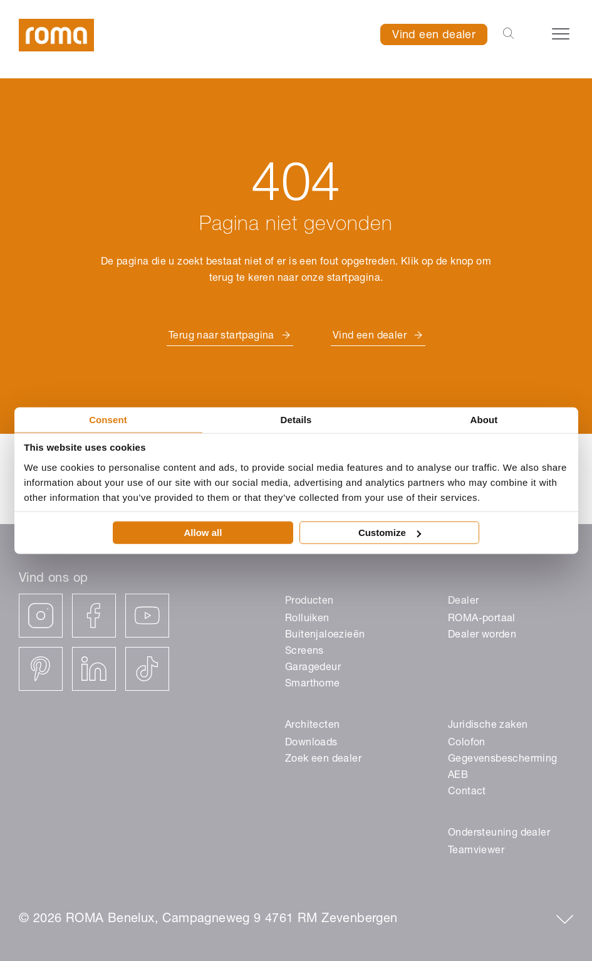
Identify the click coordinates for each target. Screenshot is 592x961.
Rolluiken (307, 619)
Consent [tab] (108, 419)
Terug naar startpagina (221, 337)
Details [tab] (296, 419)
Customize (389, 532)
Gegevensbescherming (503, 760)
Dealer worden (482, 636)
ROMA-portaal (482, 619)
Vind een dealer (433, 35)
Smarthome (312, 685)
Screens (304, 652)
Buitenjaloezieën (325, 636)
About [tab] (484, 419)
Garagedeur (313, 668)
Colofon (467, 743)
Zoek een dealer (323, 760)
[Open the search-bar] (508, 34)
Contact (467, 792)
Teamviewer (476, 851)
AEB (458, 776)
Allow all (203, 532)
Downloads (311, 743)
